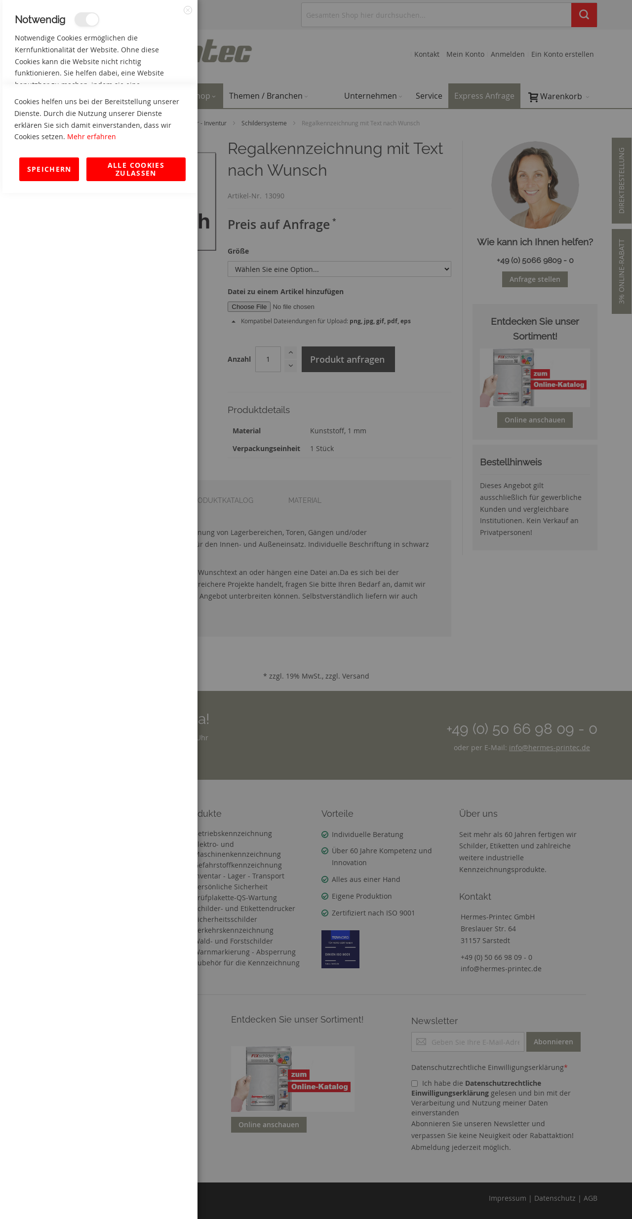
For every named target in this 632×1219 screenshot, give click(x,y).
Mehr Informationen (154, 107)
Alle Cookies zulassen (136, 1195)
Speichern (49, 1195)
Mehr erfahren (91, 1162)
